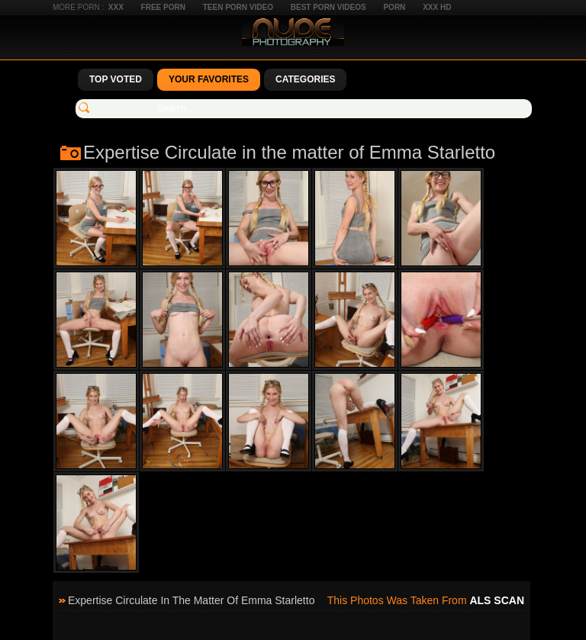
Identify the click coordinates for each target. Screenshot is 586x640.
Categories (305, 79)
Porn (394, 7)
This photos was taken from (425, 600)
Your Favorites (209, 79)
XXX (116, 7)
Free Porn (163, 7)
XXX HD (437, 7)
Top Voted (115, 79)
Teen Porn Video (238, 7)
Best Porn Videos (328, 7)
